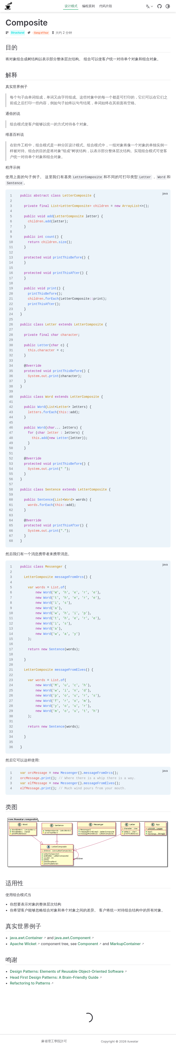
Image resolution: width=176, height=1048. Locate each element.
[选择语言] (150, 6)
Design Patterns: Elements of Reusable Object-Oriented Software (67, 971)
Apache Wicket (23, 943)
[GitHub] (159, 6)
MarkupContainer (125, 943)
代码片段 (105, 6)
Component (88, 943)
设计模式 (71, 6)
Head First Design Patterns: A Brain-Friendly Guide (54, 977)
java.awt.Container (26, 937)
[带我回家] (10, 6)
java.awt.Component (73, 937)
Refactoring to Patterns (30, 983)
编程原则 (88, 6)
